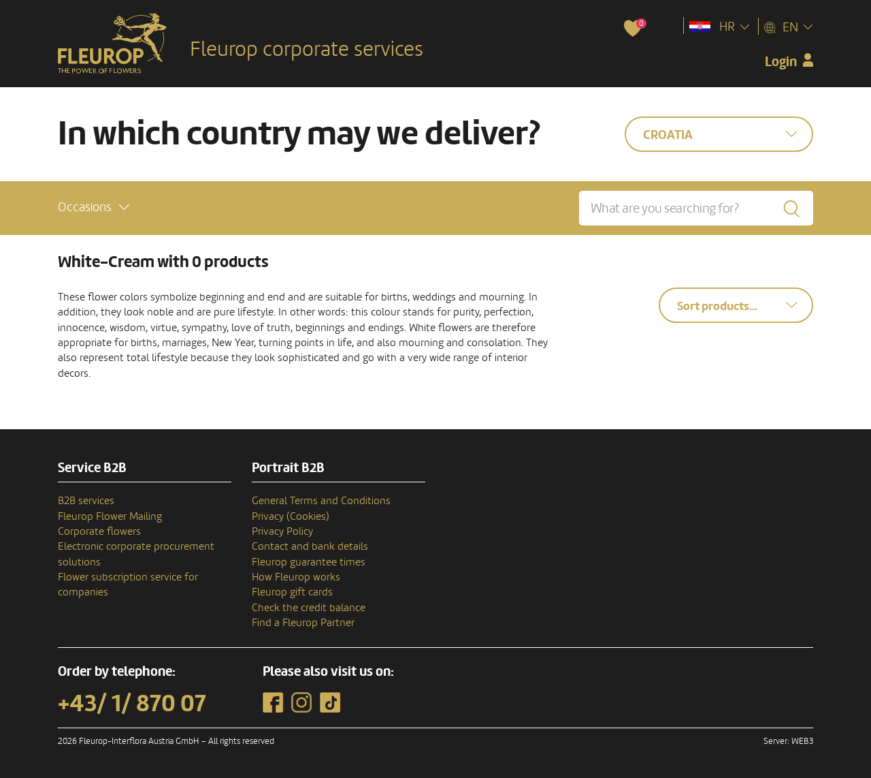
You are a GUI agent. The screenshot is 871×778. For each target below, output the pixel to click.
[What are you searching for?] (696, 208)
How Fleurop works (296, 577)
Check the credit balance (308, 608)
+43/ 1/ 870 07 (132, 704)
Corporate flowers (99, 531)
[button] (93, 207)
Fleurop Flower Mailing (110, 516)
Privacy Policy (282, 531)
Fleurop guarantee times (308, 562)
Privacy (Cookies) (290, 516)
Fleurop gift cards (292, 592)
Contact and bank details (310, 546)
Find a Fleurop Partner (303, 623)
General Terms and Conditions (321, 501)
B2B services (86, 501)
